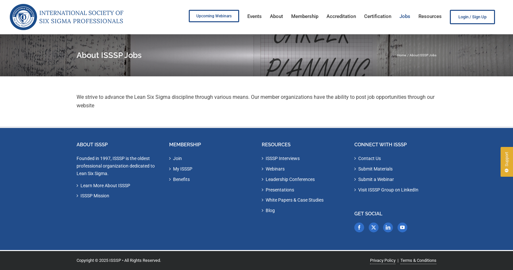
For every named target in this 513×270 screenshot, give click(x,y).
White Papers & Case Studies (295, 200)
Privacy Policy (383, 260)
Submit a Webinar (376, 179)
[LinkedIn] (388, 227)
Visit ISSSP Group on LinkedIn (388, 189)
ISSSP (115, 260)
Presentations (280, 189)
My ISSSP (182, 168)
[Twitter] (374, 227)
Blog (270, 210)
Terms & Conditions (418, 260)
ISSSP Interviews (283, 158)
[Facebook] (359, 227)
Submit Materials (375, 168)
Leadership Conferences (290, 179)
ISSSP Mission (94, 195)
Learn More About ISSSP (105, 185)
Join (177, 158)
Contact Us (369, 158)
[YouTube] (402, 227)
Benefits (181, 179)
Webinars (275, 168)
